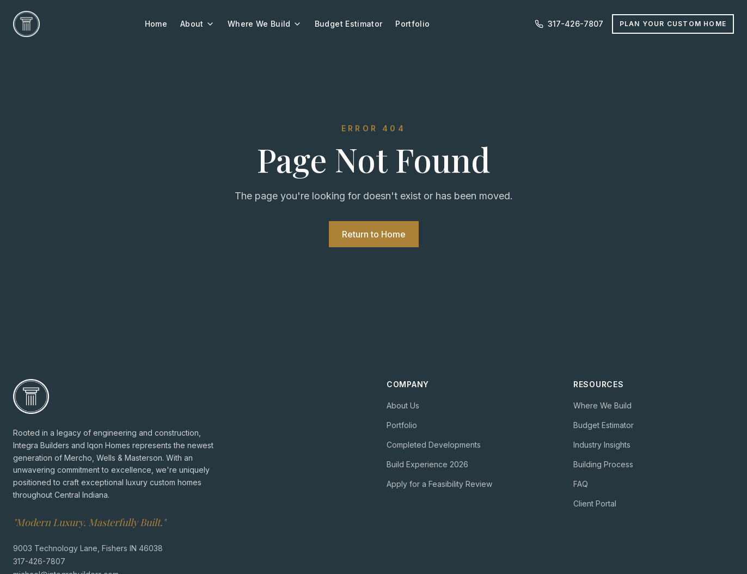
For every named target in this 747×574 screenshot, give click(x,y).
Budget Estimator (349, 23)
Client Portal (594, 503)
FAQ (580, 483)
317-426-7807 (39, 561)
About (197, 23)
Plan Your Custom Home (673, 24)
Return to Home (374, 234)
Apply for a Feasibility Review (439, 483)
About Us (403, 405)
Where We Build (265, 23)
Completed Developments (434, 444)
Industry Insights (601, 444)
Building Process (603, 464)
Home (156, 23)
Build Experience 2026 (427, 464)
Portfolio (412, 23)
